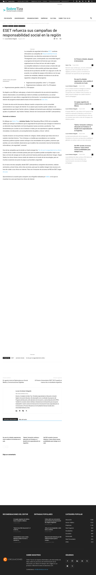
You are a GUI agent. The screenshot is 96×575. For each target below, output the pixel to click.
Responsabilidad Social (50, 54)
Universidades (19, 18)
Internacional (22, 26)
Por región (8, 18)
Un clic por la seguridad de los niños (35, 358)
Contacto (45, 1)
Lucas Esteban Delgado (11, 38)
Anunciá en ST (65, 1)
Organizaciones (32, 18)
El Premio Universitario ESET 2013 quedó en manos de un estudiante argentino (48, 381)
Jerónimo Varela (20, 358)
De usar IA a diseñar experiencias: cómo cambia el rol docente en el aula (12, 439)
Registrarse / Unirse (36, 1)
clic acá (5, 172)
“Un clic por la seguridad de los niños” (49, 150)
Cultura (53, 18)
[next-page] (7, 447)
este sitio (44, 99)
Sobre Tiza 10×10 (64, 18)
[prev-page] (4, 447)
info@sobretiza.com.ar (41, 569)
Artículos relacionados (10, 419)
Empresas (44, 18)
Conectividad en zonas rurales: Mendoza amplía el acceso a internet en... (21, 538)
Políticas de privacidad (54, 1)
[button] (91, 18)
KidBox (48, 176)
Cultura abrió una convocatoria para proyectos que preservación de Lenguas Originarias (53, 521)
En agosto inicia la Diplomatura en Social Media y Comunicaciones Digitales (15, 381)
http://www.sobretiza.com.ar (22, 393)
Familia (15, 26)
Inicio (4, 23)
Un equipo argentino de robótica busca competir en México (82, 104)
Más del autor (23, 419)
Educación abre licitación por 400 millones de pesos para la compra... (53, 538)
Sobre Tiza (15, 121)
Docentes (9, 23)
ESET (50, 51)
